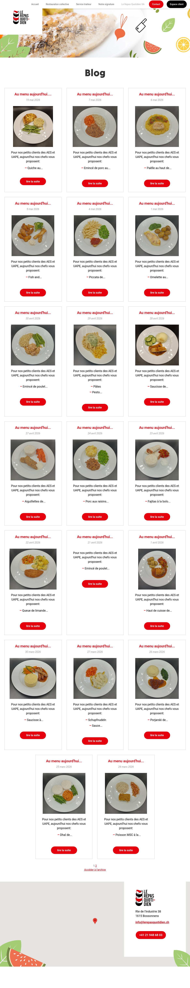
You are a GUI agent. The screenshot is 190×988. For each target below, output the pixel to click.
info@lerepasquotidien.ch (152, 930)
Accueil (35, 4)
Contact (156, 4)
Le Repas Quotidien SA (132, 4)
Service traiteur (83, 4)
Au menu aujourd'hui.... (33, 94)
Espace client (176, 4)
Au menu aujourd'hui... (95, 94)
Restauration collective (57, 4)
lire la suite (33, 182)
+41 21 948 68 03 (150, 942)
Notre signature (106, 4)
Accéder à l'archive (95, 877)
